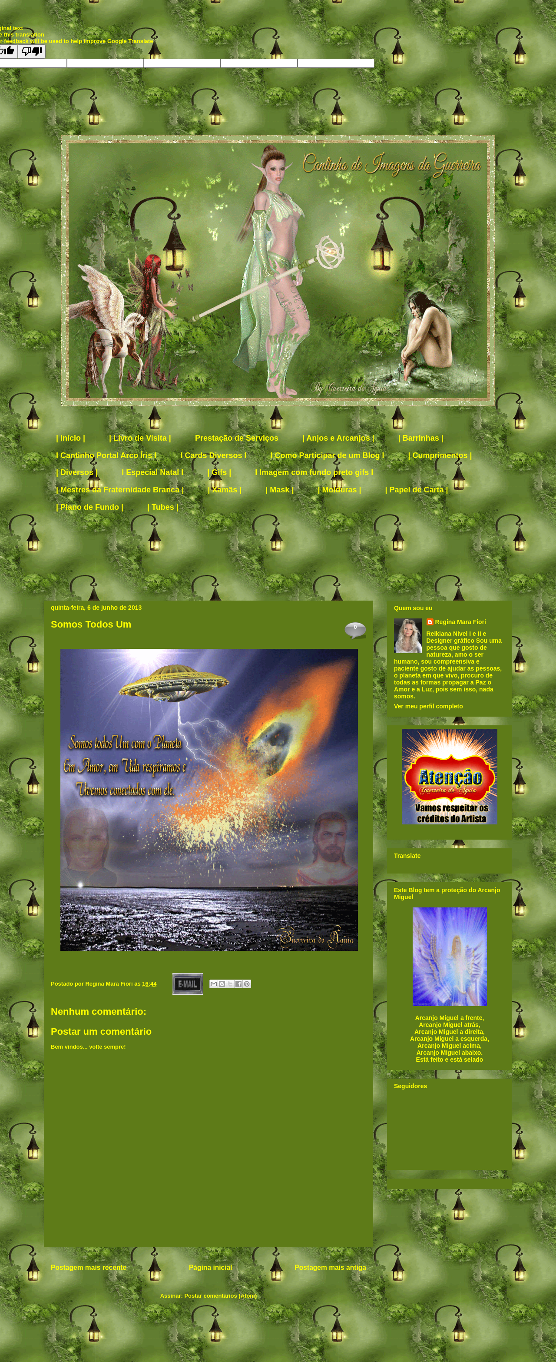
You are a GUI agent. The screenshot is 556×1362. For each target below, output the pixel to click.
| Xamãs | (225, 489)
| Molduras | (339, 489)
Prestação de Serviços (236, 438)
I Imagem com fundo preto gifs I (314, 472)
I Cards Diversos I (213, 455)
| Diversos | (77, 472)
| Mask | (279, 489)
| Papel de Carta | (416, 489)
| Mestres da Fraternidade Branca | (120, 489)
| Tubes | (163, 507)
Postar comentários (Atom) (220, 1295)
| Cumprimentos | (440, 455)
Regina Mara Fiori (109, 983)
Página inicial (210, 1267)
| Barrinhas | (420, 438)
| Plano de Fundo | (89, 507)
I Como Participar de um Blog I (327, 455)
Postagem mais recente (88, 1267)
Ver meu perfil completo (428, 706)
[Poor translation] (32, 51)
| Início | (70, 438)
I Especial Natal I (152, 472)
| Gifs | (219, 472)
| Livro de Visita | (140, 438)
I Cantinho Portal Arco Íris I (106, 455)
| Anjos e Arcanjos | (338, 438)
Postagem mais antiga (330, 1267)
